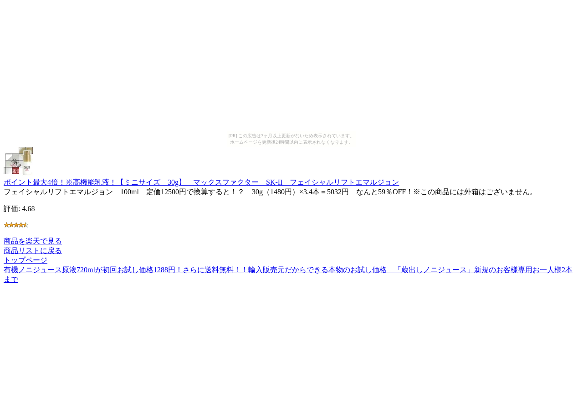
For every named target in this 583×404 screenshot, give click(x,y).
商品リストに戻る (33, 250)
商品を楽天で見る (33, 241)
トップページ (25, 260)
